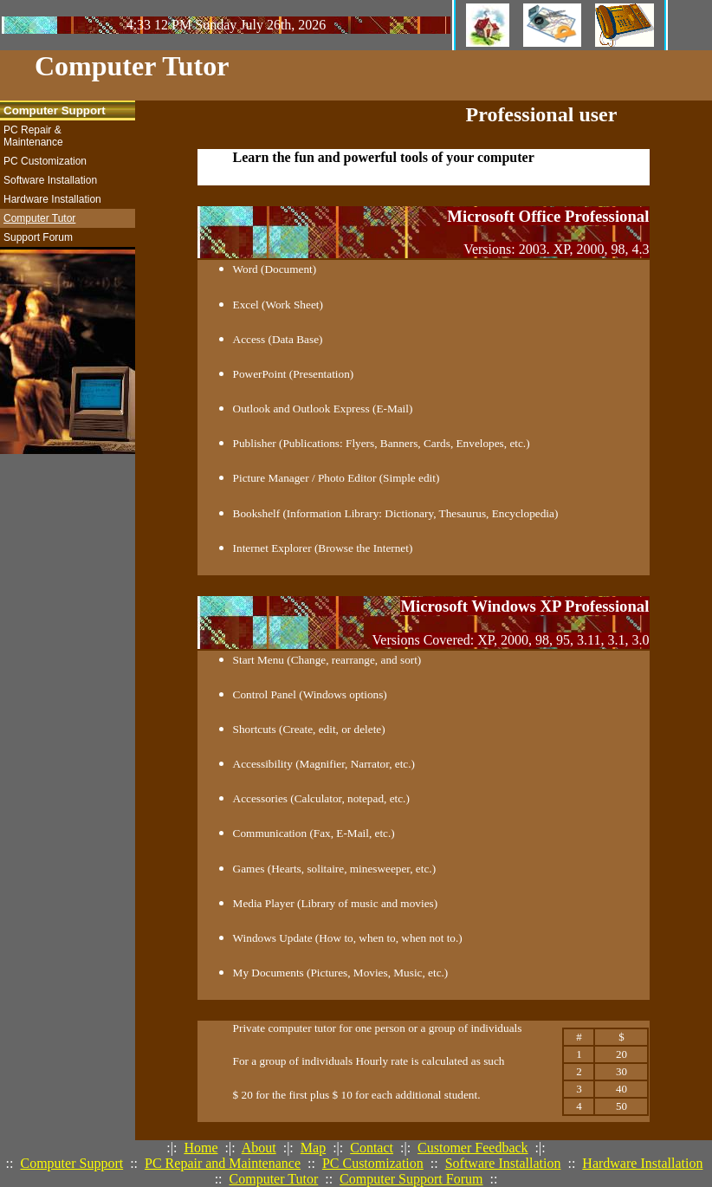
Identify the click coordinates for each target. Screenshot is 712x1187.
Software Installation (503, 1163)
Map (313, 1147)
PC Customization (373, 1163)
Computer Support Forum (411, 1178)
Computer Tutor (274, 1178)
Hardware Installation (642, 1163)
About (259, 1147)
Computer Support (71, 1163)
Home (200, 1147)
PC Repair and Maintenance (223, 1163)
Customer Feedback (472, 1147)
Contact (371, 1147)
